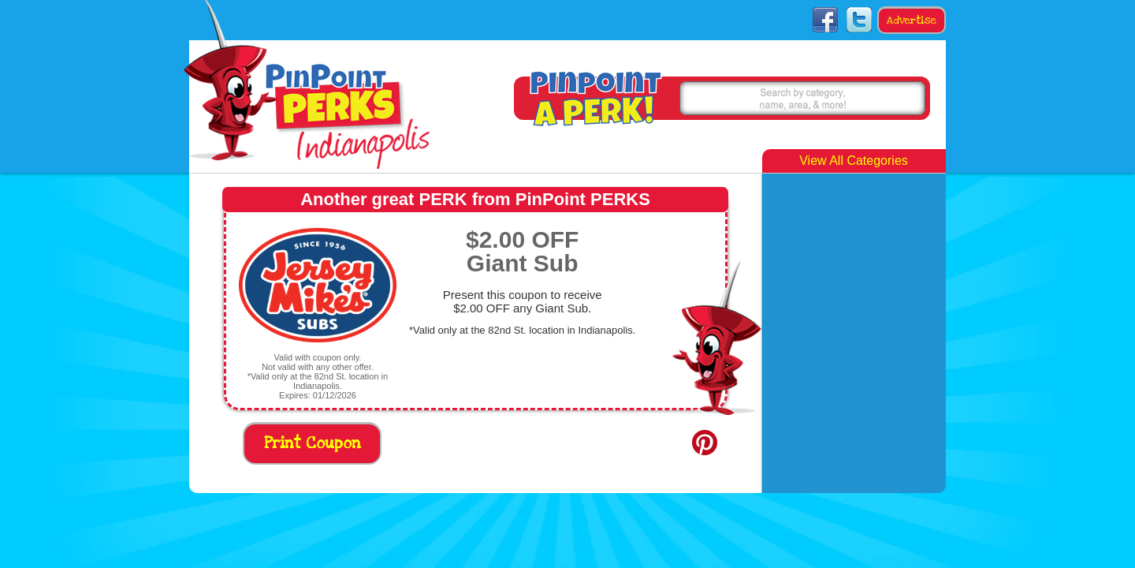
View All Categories (853, 160)
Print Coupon (312, 444)
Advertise (911, 20)
